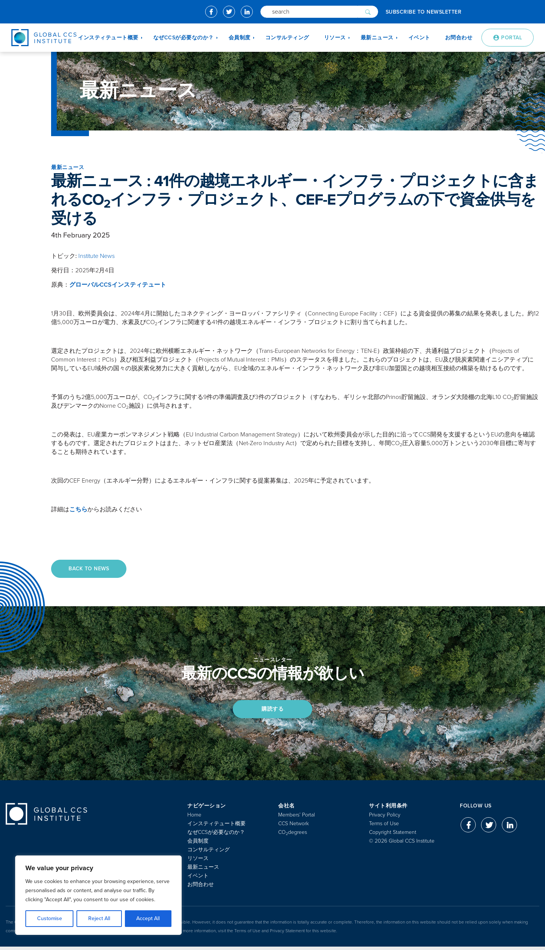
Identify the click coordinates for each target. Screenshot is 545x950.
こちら (78, 509)
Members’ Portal (296, 818)
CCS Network (293, 827)
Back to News (90, 569)
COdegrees (292, 835)
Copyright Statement (392, 835)
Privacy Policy (384, 818)
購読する (272, 711)
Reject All (99, 918)
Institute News (96, 256)
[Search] (309, 12)
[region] (98, 895)
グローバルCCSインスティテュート (117, 285)
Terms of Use (384, 827)
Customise (49, 918)
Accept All (148, 918)
